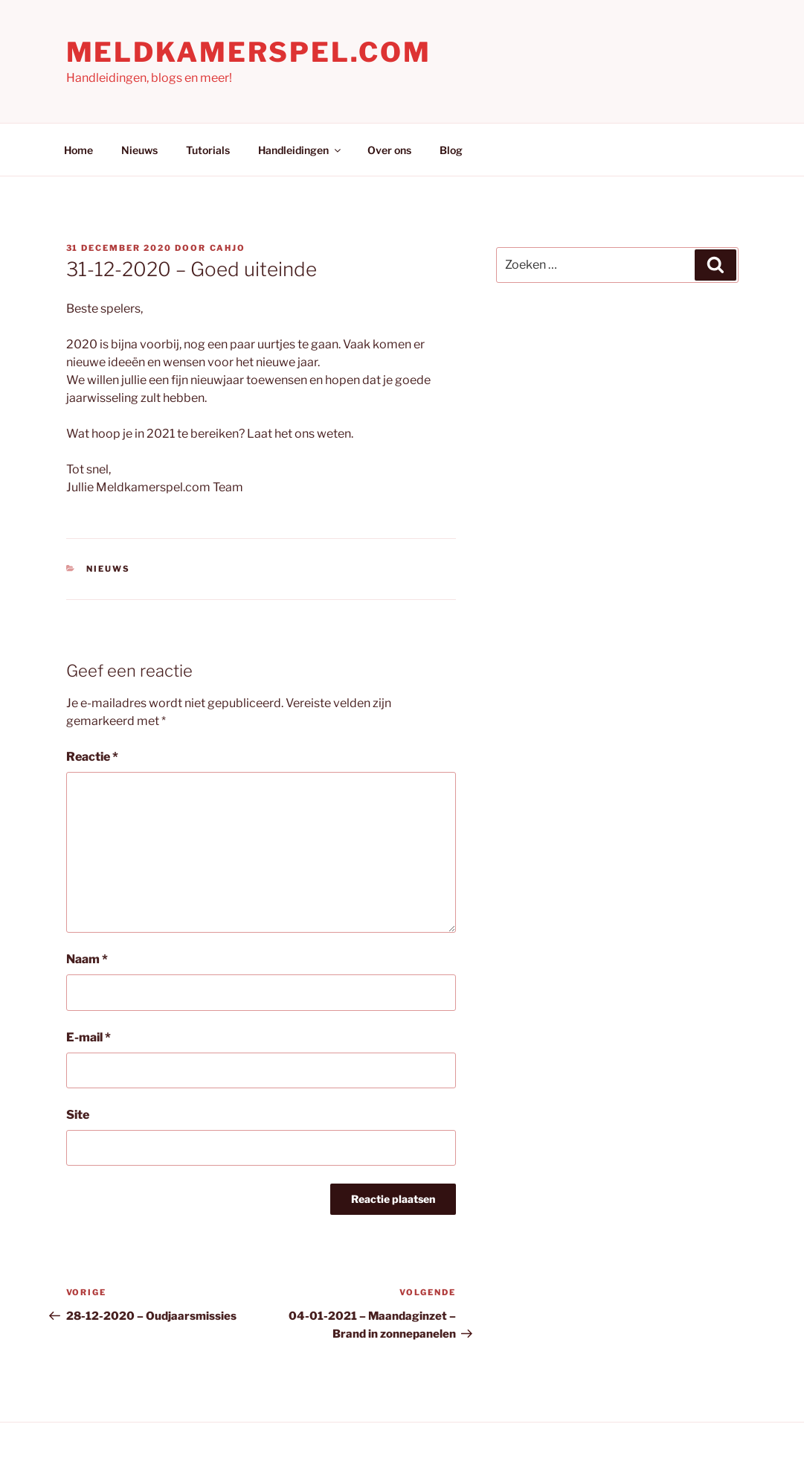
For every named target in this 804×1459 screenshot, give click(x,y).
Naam (87, 959)
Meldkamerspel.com (248, 52)
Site (77, 1115)
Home (78, 150)
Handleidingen (300, 150)
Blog (451, 150)
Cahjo (228, 248)
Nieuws (139, 150)
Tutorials (208, 150)
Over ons (389, 150)
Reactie (92, 757)
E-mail (88, 1037)
